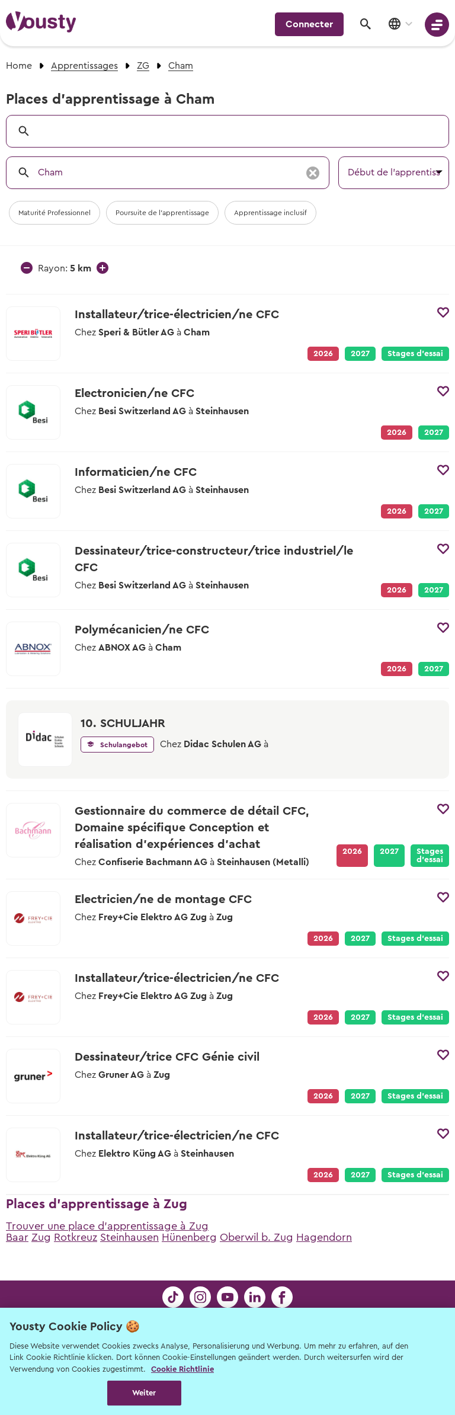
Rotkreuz (75, 1237)
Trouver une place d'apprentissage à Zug (107, 1226)
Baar (17, 1237)
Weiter (144, 1393)
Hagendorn (324, 1237)
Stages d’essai (415, 354)
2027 (360, 354)
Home (19, 66)
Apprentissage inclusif (270, 212)
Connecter (309, 24)
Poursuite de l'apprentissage (162, 212)
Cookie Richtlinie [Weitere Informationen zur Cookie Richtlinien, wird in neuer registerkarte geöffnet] (182, 1369)
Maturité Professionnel (54, 212)
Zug (41, 1237)
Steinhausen (129, 1237)
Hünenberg (189, 1237)
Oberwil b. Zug (256, 1237)
